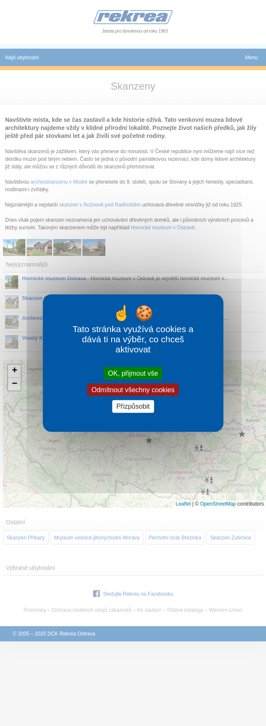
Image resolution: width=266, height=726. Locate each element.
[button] (14, 371)
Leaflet (183, 504)
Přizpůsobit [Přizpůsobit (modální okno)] (133, 406)
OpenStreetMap (218, 504)
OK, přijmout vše (133, 373)
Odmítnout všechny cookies (133, 389)
